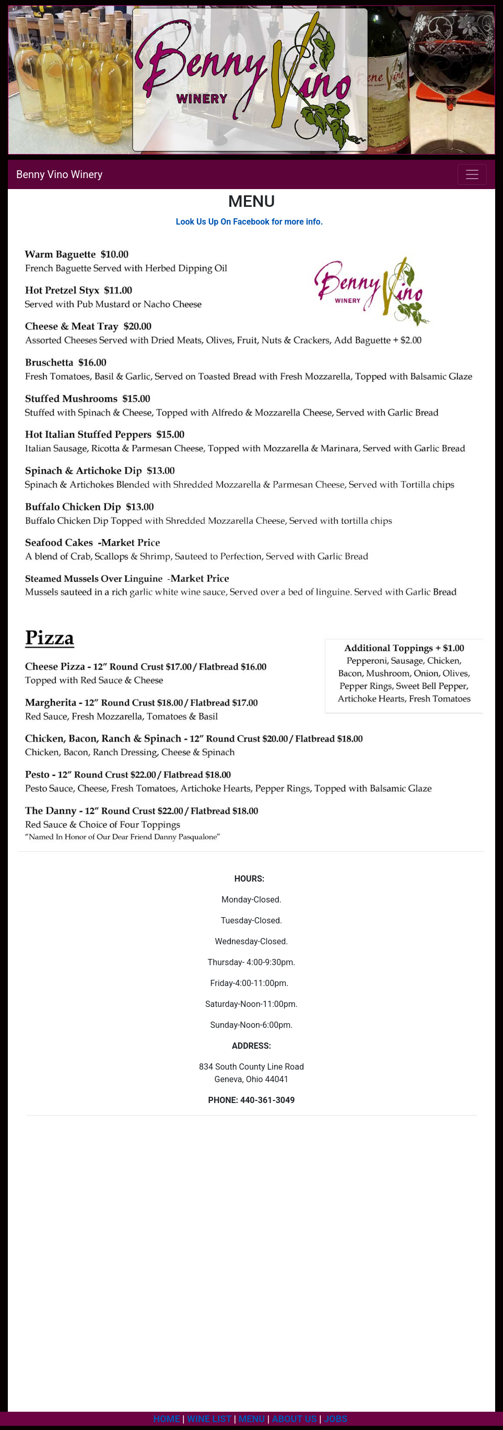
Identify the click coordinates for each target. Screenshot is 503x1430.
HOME (167, 1418)
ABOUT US (294, 1418)
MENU (252, 1418)
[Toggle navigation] (472, 174)
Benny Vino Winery (59, 174)
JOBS (337, 1418)
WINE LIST (209, 1418)
